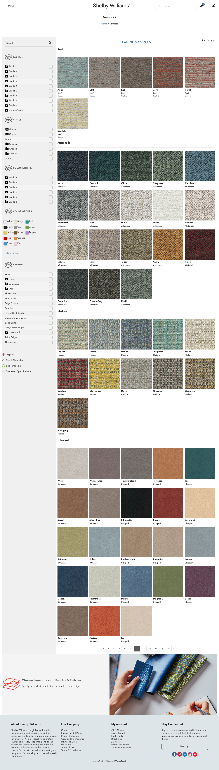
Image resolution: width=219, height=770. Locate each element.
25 (162, 648)
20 (130, 648)
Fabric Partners (13, 253)
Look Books (117, 736)
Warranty (66, 745)
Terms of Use (68, 747)
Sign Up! (184, 746)
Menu (9, 6)
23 (149, 648)
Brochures (116, 739)
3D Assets (116, 742)
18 (119, 648)
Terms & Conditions (71, 750)
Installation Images (120, 745)
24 (156, 648)
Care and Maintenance (72, 739)
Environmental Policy (71, 733)
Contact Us (67, 730)
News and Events (69, 742)
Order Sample (118, 733)
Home (104, 24)
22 (143, 648)
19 (124, 648)
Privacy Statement (70, 736)
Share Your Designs (121, 747)
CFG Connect (118, 730)
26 (168, 648)
